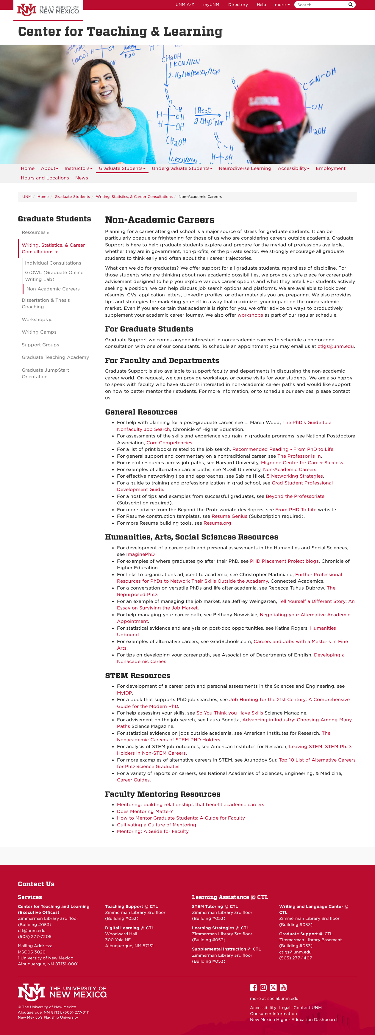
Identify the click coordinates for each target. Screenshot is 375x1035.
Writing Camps (39, 332)
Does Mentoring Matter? (145, 811)
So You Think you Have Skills (229, 713)
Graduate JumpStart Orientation (45, 374)
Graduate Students (122, 169)
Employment (331, 168)
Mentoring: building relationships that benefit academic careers (190, 804)
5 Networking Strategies (295, 476)
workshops (250, 315)
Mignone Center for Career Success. (302, 462)
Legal (284, 1007)
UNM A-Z (185, 4)
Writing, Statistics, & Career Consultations (134, 196)
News (81, 178)
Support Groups (40, 345)
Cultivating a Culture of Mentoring (156, 825)
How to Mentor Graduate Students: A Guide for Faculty (181, 818)
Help (261, 4)
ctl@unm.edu (32, 930)
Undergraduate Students (182, 169)
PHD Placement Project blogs (284, 561)
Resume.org (217, 523)
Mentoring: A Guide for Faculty (153, 831)
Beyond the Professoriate (295, 496)
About (49, 169)
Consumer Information (273, 1013)
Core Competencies (169, 442)
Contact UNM (307, 1007)
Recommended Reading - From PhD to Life (282, 449)
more (282, 4)
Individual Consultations (53, 263)
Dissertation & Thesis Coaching (46, 304)
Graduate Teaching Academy (55, 357)
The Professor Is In (299, 456)
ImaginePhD (140, 554)
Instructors (79, 169)
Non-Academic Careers (289, 469)
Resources (34, 232)
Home (28, 168)
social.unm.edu (283, 998)
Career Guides (133, 780)
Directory (238, 4)
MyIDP (124, 693)
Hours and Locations (45, 178)
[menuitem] (28, 168)
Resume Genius (229, 516)
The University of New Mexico (48, 10)
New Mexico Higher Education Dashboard (293, 1019)
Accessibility (294, 169)
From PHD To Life (295, 509)
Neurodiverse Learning (245, 168)
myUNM (211, 4)
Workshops (35, 319)
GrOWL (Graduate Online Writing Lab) (54, 276)
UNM (27, 196)
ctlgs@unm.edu (295, 952)
